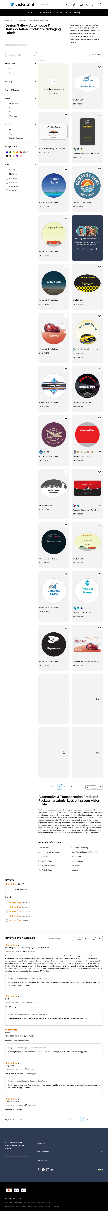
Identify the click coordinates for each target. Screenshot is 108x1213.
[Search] (67, 4)
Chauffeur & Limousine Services (84, 852)
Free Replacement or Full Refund (14, 1145)
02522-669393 (10, 1198)
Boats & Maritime (45, 861)
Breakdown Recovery (46, 865)
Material (8, 98)
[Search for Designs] (34, 55)
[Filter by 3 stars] (7, 911)
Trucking (74, 870)
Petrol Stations (77, 861)
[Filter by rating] (82, 938)
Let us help (70, 1143)
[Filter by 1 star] (7, 920)
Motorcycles (76, 856)
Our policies (70, 1160)
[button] (52, 786)
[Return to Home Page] (22, 5)
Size (7, 165)
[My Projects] (81, 5)
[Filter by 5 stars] (7, 902)
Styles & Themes (12, 90)
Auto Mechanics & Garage (48, 852)
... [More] (14, 20)
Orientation (10, 63)
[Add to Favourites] (99, 66)
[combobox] (53, 4)
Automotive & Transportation (39, 20)
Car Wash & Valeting (79, 848)
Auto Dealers (43, 848)
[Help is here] (74, 4)
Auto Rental (43, 856)
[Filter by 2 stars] (7, 916)
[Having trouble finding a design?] (87, 238)
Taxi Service (76, 865)
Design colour (11, 147)
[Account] (93, 4)
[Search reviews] (59, 938)
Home (7, 20)
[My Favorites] (87, 4)
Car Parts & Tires (45, 870)
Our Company (70, 1151)
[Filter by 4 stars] (7, 907)
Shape (8, 125)
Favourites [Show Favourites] (95, 55)
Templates (22, 20)
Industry (8, 81)
